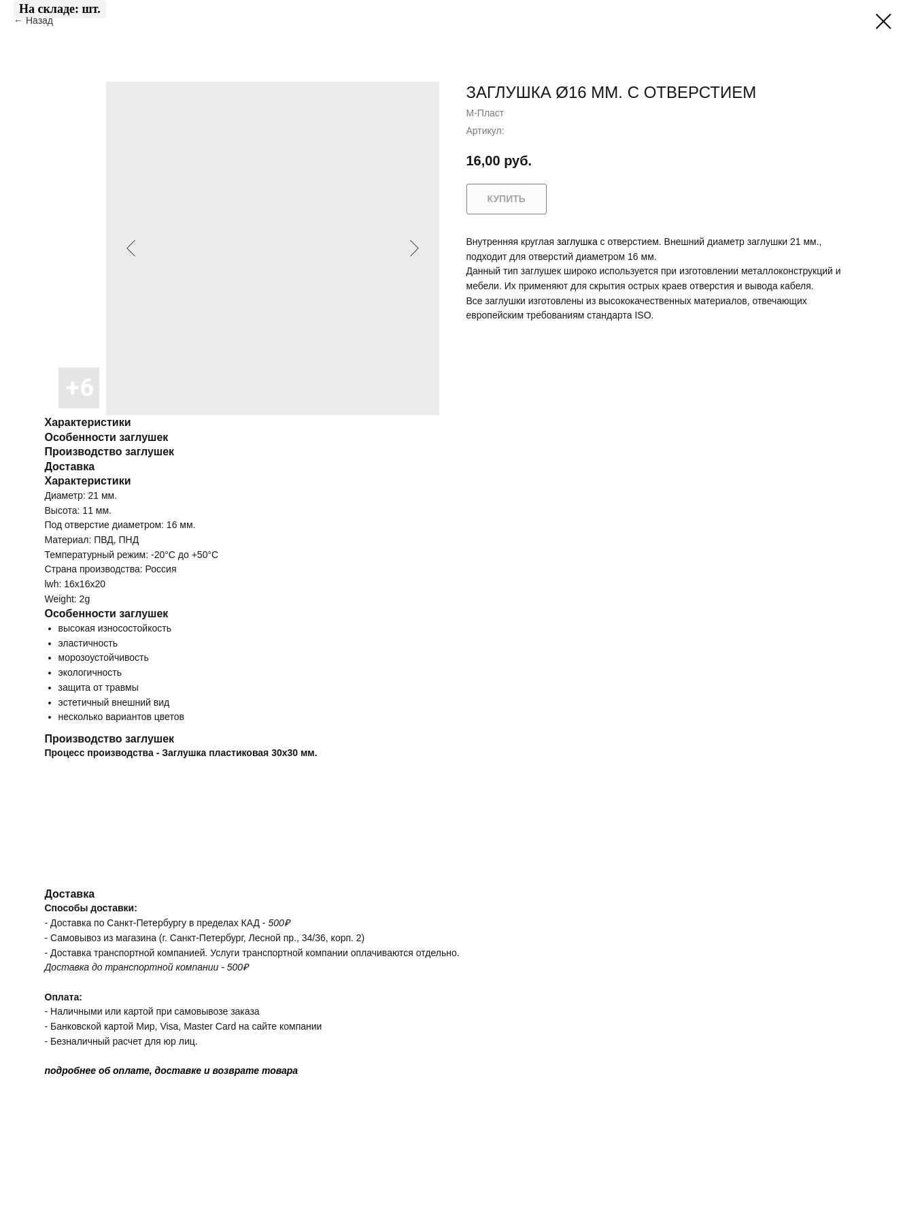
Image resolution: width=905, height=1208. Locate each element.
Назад (41, 20)
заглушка (577, 241)
